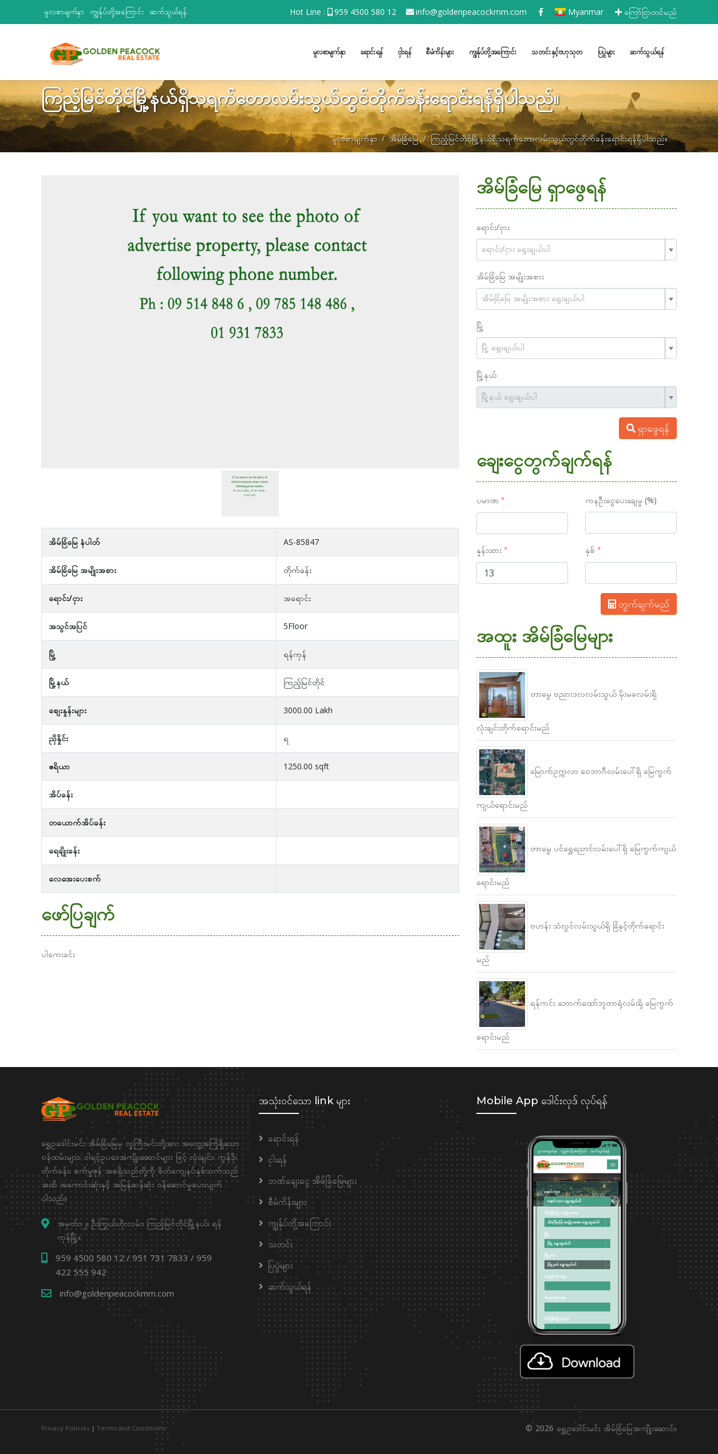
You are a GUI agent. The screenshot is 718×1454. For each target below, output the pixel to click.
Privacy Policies (65, 1426)
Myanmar (579, 11)
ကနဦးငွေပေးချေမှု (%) (621, 498)
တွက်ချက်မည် (638, 602)
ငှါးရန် (405, 50)
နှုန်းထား (489, 548)
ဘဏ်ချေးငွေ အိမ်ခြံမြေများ (312, 1178)
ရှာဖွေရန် (647, 426)
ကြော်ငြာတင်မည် (646, 11)
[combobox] (576, 248)
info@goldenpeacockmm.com (471, 11)
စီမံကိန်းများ (440, 50)
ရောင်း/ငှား (493, 225)
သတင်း (280, 1242)
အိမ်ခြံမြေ (404, 136)
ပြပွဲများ (607, 50)
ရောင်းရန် (372, 50)
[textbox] (572, 247)
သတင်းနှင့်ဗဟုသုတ (557, 50)
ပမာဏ (487, 498)
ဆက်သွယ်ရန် (168, 11)
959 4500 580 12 (365, 11)
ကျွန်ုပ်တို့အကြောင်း (117, 11)
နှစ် (590, 548)
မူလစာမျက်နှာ (64, 11)
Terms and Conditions (131, 1426)
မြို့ (480, 323)
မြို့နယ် (486, 373)
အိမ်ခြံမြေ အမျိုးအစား (510, 274)
